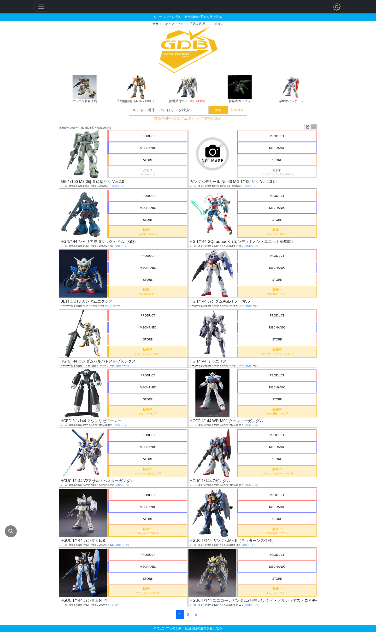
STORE (148, 160)
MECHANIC (148, 148)
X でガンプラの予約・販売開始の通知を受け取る (188, 17)
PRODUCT (148, 136)
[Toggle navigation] (41, 7)
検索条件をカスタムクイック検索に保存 (188, 118)
